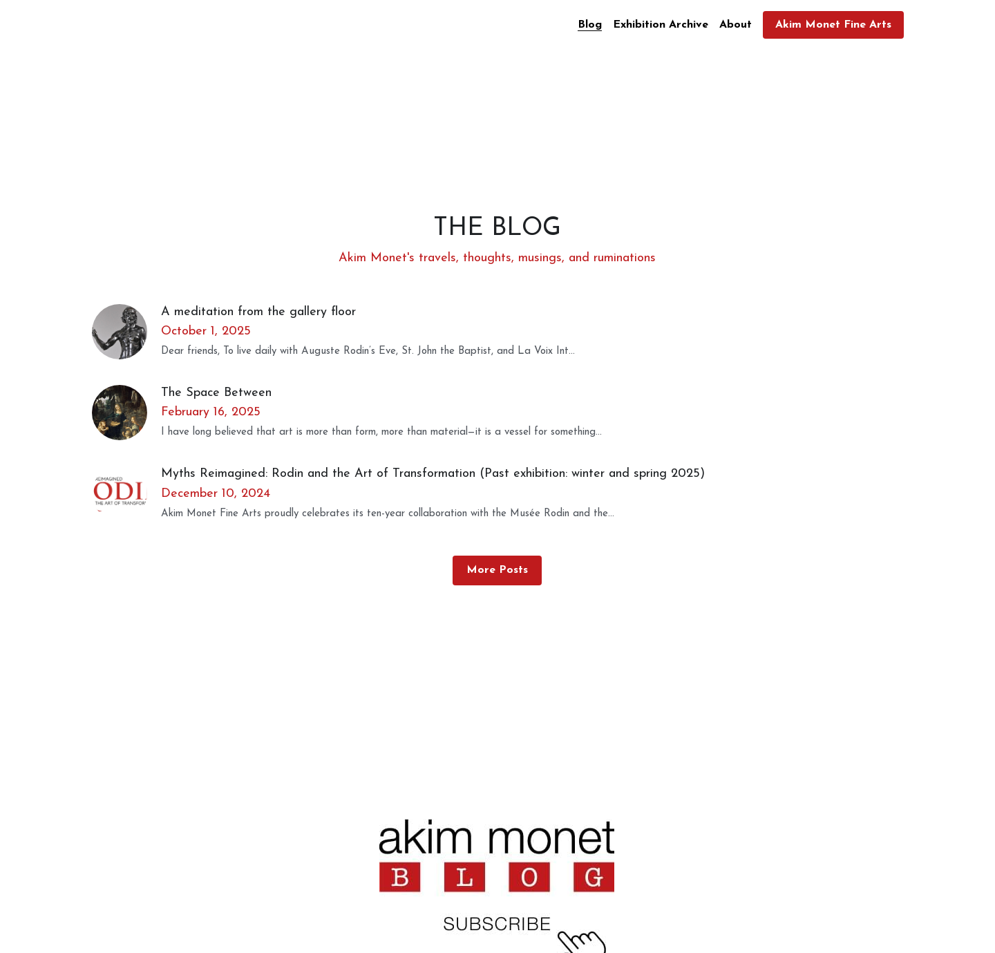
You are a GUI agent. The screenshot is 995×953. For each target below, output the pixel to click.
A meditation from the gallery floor (258, 311)
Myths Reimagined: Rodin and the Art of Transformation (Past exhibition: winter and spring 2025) (433, 473)
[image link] (496, 894)
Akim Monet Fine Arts (833, 24)
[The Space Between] (126, 412)
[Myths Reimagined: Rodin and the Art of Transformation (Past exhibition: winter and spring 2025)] (126, 493)
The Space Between (216, 392)
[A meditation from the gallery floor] (126, 331)
